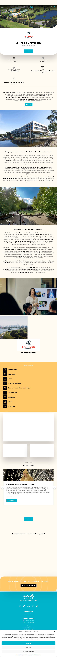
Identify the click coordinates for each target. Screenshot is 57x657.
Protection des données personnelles (32, 654)
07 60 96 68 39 (28, 599)
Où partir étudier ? (28, 619)
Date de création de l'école (14, 60)
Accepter (28, 643)
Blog (28, 626)
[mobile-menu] (2, 7)
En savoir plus (11, 500)
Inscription (29, 51)
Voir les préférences (28, 651)
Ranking (43, 69)
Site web (28, 104)
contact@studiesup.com (28, 600)
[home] (28, 7)
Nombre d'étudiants (42, 60)
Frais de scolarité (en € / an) (14, 69)
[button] (54, 631)
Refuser (28, 647)
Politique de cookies (20, 654)
